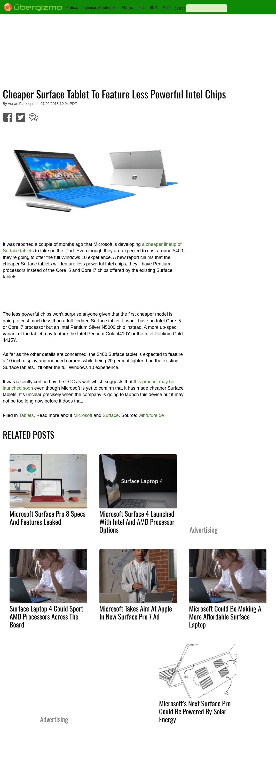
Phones (127, 7)
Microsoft (83, 415)
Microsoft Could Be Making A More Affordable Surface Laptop (225, 616)
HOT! (153, 7)
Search (180, 8)
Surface (111, 415)
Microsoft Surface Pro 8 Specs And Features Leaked (47, 517)
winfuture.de (151, 415)
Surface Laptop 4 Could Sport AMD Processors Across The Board (46, 616)
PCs (141, 7)
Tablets (26, 415)
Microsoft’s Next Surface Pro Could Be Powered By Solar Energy (195, 711)
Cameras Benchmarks (99, 7)
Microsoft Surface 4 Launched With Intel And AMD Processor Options (137, 521)
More (166, 7)
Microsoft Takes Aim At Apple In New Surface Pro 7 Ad (135, 612)
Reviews (72, 7)
